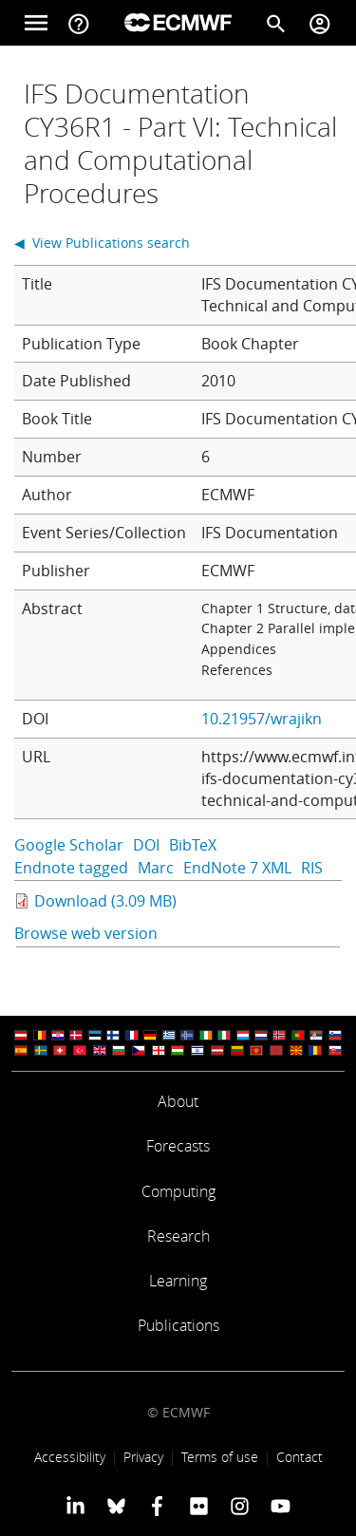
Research (178, 1236)
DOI (146, 844)
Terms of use (219, 1457)
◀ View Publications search (102, 243)
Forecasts (178, 1145)
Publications (178, 1325)
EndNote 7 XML (237, 867)
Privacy (143, 1457)
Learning (178, 1280)
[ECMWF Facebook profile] (157, 1505)
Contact (299, 1457)
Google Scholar (68, 844)
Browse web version (86, 933)
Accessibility (69, 1457)
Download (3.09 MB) (105, 900)
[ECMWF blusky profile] (116, 1505)
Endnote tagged (71, 867)
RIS (312, 867)
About (178, 1101)
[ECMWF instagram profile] (239, 1505)
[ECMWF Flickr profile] (198, 1505)
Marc (156, 867)
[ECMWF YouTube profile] (280, 1505)
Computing (178, 1191)
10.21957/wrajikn (261, 718)
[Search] (276, 23)
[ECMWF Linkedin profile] (74, 1505)
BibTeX (192, 844)
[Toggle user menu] (320, 23)
